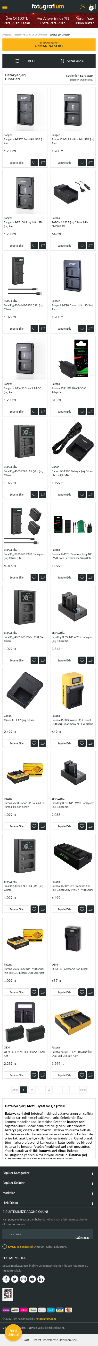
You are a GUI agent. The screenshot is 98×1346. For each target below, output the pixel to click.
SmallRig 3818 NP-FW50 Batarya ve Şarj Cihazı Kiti (73, 804)
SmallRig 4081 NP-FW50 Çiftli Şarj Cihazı (24, 638)
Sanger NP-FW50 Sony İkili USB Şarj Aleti (22, 390)
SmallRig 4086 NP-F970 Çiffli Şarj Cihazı (23, 307)
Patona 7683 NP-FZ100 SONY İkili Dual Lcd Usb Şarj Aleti (72, 1053)
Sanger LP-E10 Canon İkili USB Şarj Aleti (72, 307)
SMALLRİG (10, 300)
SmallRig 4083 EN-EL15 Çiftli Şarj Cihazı (23, 473)
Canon (55, 466)
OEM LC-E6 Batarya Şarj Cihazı (70, 968)
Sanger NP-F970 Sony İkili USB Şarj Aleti (24, 141)
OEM (55, 964)
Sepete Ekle (17, 162)
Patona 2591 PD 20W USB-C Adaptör (69, 390)
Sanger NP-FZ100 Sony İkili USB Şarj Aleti (23, 224)
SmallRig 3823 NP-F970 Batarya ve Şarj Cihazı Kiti (24, 556)
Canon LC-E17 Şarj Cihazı (19, 720)
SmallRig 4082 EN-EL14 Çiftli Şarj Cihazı (23, 887)
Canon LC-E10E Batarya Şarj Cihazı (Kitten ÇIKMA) (72, 473)
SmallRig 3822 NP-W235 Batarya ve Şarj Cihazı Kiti (73, 638)
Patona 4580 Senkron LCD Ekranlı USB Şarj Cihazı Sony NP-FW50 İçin (72, 721)
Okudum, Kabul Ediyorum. (34, 1246)
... (66, 1090)
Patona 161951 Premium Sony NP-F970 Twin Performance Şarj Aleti (72, 556)
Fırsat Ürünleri (13, 1332)
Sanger (8, 134)
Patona (56, 217)
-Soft (25, 1340)
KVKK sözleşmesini (20, 1246)
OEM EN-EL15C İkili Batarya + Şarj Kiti (24, 1053)
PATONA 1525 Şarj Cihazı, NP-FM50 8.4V (70, 224)
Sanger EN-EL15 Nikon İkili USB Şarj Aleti (73, 141)
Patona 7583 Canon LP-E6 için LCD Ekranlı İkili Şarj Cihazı (24, 804)
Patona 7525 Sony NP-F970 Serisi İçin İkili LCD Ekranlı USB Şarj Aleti (24, 970)
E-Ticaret (35, 1340)
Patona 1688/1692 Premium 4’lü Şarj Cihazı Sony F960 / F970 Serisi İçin (72, 888)
